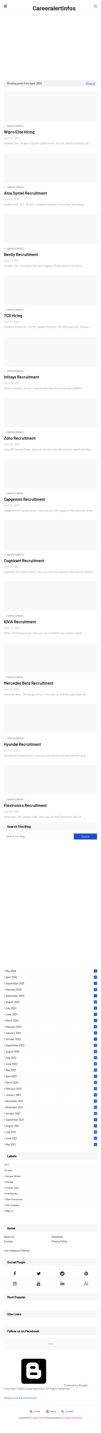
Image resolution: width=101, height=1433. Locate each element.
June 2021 (51, 1138)
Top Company (12, 1205)
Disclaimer (57, 1236)
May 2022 (51, 1070)
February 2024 (51, 1026)
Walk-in (9, 1210)
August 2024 (51, 1002)
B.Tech (8, 1170)
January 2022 (51, 1094)
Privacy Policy (59, 1241)
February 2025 (51, 989)
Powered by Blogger (46, 1385)
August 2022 (51, 1051)
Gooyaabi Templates (72, 1417)
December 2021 (51, 1101)
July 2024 (51, 1008)
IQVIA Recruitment (20, 621)
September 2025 (51, 983)
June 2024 (51, 1014)
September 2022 (51, 1045)
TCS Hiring (13, 315)
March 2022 (51, 1082)
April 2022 (51, 1076)
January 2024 (51, 1033)
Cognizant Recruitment (24, 560)
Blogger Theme (37, 1417)
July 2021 (51, 1132)
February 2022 (51, 1088)
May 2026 (51, 971)
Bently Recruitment (21, 254)
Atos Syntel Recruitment (25, 193)
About (51, 1411)
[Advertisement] (50, 46)
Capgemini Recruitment (24, 499)
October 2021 (51, 1113)
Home (35, 1411)
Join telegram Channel (17, 1250)
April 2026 (51, 977)
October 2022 (51, 1039)
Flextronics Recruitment (25, 805)
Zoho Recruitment (20, 438)
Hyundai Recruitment (22, 744)
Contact (8, 1241)
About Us (9, 1236)
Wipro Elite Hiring (19, 131)
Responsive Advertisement (20, 1397)
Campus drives (12, 1176)
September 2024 (51, 995)
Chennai (9, 1181)
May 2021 (51, 1144)
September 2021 (51, 1119)
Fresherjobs (11, 1193)
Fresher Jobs (12, 1187)
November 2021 (51, 1107)
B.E (7, 1164)
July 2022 (51, 1057)
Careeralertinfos (54, 8)
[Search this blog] (39, 836)
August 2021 (51, 1125)
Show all (90, 83)
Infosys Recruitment (21, 376)
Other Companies (14, 1199)
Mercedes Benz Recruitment (28, 683)
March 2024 (51, 1020)
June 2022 (51, 1064)
